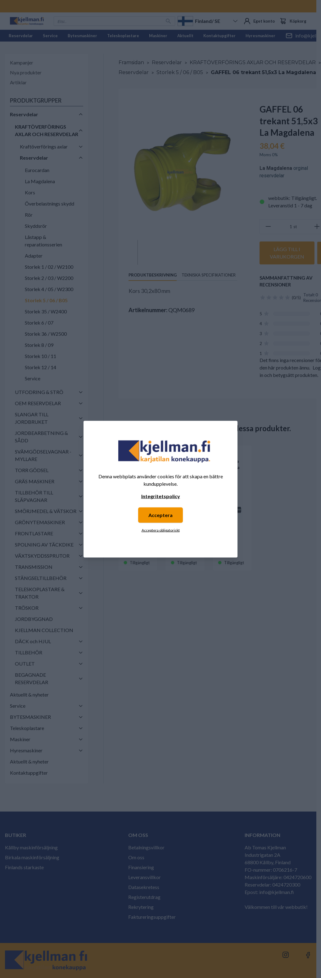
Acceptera (160, 515)
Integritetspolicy (160, 496)
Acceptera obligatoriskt (161, 530)
